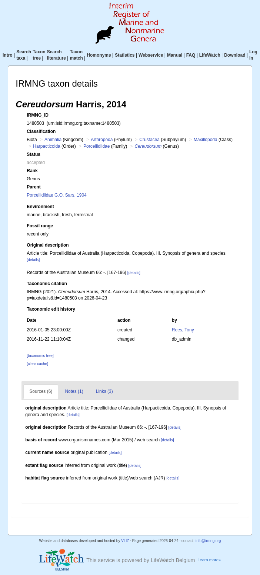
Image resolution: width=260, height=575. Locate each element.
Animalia (52, 139)
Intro (8, 55)
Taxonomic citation (47, 283)
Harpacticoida (46, 146)
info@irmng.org (208, 541)
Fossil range (40, 225)
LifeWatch (209, 55)
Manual (174, 55)
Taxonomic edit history (51, 309)
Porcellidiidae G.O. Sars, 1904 (56, 195)
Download (234, 55)
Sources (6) (40, 391)
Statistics (124, 55)
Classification (41, 131)
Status (33, 154)
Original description (48, 245)
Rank (32, 170)
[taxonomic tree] (40, 356)
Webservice (151, 55)
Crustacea (149, 139)
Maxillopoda (205, 139)
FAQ (191, 55)
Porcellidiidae (96, 146)
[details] (33, 260)
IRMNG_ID (38, 115)
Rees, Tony (183, 329)
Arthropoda (102, 139)
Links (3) (104, 391)
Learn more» (209, 560)
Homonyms (99, 55)
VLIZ (125, 541)
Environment (40, 206)
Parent (33, 187)
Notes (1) (74, 391)
